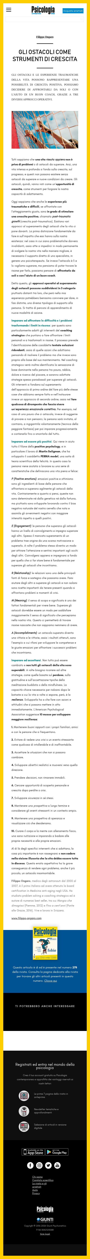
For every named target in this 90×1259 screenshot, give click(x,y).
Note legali (45, 1234)
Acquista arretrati (73, 10)
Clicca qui (50, 981)
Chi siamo (37, 1176)
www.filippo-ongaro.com (26, 918)
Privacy (36, 1193)
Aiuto (35, 1190)
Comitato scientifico (42, 1180)
